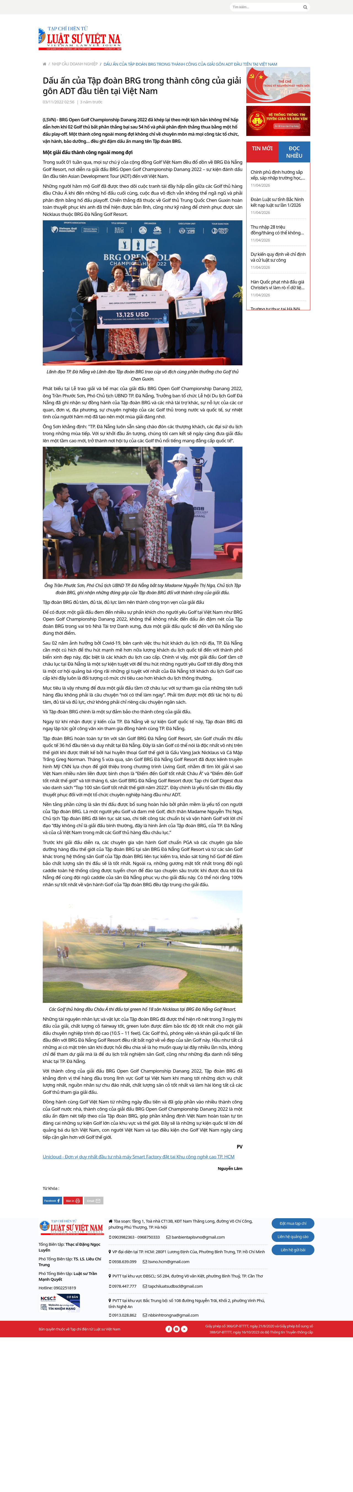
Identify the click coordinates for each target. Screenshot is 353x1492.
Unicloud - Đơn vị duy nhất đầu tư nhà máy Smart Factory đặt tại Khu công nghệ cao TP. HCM (138, 1156)
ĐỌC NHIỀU (294, 152)
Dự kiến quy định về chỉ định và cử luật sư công (278, 257)
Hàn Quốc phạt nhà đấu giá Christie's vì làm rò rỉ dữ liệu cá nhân (277, 285)
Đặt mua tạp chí (293, 1223)
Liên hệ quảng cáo (293, 1236)
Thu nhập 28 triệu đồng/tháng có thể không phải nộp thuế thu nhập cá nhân (276, 230)
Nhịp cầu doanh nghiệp (73, 63)
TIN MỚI (262, 148)
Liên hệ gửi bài (293, 1249)
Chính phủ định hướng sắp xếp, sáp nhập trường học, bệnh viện (277, 175)
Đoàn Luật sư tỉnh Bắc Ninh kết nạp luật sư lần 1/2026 (277, 202)
